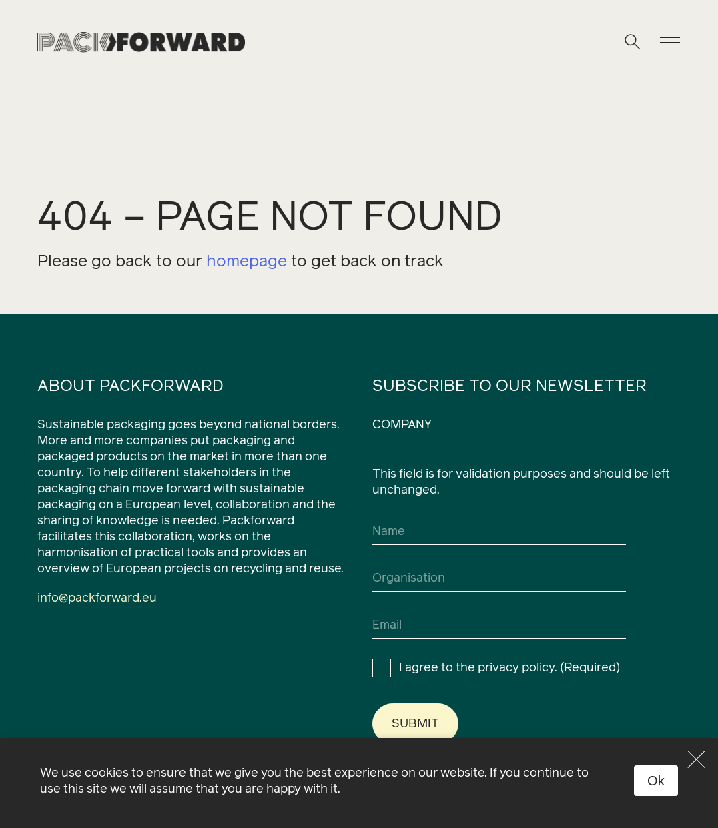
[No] (697, 759)
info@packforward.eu (97, 598)
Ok (656, 780)
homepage (246, 262)
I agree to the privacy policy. (509, 668)
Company (402, 425)
